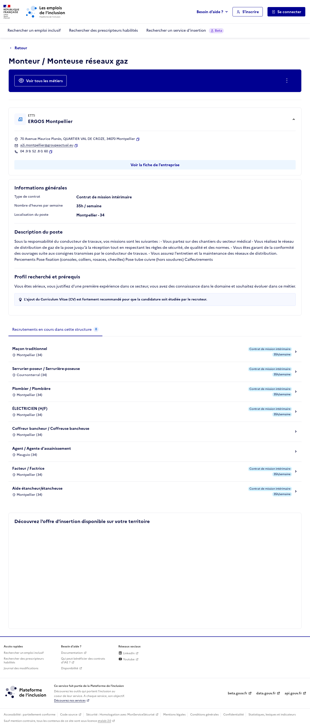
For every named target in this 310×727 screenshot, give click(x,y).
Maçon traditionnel (29, 348)
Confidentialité (233, 714)
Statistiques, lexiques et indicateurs (272, 714)
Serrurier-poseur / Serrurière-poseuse (46, 368)
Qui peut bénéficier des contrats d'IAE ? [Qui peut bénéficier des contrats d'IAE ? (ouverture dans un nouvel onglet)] (83, 661)
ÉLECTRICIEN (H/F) (29, 408)
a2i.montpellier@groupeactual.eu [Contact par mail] (46, 145)
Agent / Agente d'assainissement (41, 448)
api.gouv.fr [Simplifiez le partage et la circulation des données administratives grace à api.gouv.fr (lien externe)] (293, 693)
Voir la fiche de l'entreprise (155, 165)
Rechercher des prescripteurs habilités (103, 30)
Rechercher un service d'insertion (185, 30)
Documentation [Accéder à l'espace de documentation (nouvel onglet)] (72, 653)
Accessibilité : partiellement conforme (29, 714)
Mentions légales (174, 714)
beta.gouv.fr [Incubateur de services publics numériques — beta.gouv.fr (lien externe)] (237, 693)
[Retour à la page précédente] (19, 48)
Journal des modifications (21, 668)
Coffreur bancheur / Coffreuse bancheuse (50, 428)
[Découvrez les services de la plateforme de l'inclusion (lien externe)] (26, 692)
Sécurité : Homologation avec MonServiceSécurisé (120, 714)
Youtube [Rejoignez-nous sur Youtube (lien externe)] (126, 659)
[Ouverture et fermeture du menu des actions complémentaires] (288, 80)
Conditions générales (204, 714)
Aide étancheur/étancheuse (37, 488)
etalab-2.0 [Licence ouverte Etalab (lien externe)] (104, 721)
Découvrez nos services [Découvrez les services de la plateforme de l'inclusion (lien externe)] (69, 700)
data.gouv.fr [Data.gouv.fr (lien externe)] (266, 693)
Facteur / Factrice (28, 468)
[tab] (55, 329)
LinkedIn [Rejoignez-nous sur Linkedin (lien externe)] (126, 653)
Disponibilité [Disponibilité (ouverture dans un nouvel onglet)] (69, 668)
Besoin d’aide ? (210, 12)
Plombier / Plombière (31, 388)
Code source (69, 714)
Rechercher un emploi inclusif (34, 30)
